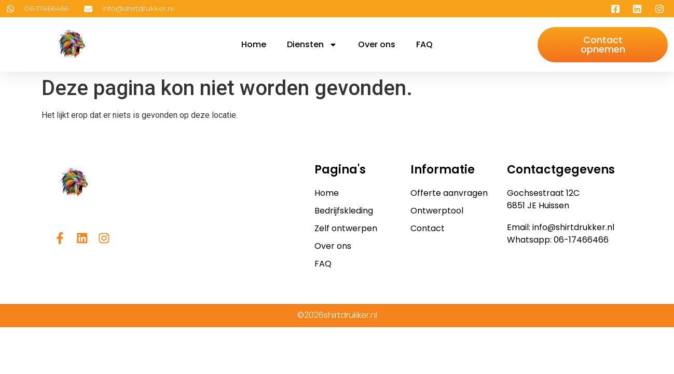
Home (253, 44)
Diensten (312, 44)
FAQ (424, 44)
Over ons (376, 44)
